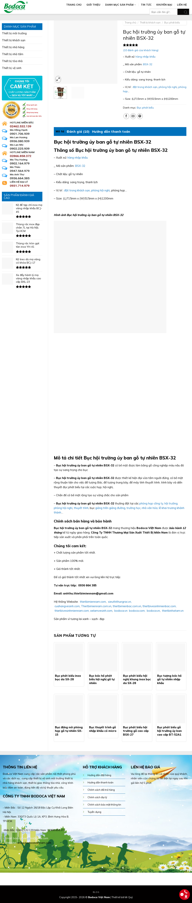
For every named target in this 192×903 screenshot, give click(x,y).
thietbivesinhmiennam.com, (72, 610)
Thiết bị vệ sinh (11, 68)
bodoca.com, (137, 610)
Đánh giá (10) (78, 131)
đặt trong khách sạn (145, 87)
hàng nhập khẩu (145, 56)
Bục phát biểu (172, 22)
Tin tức (146, 4)
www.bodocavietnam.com (34, 843)
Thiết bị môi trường (14, 33)
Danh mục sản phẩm (120, 5)
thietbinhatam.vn (173, 610)
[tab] (60, 131)
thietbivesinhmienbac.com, (159, 606)
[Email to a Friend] (133, 116)
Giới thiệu (93, 4)
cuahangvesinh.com (67, 606)
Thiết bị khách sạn (13, 40)
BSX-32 (147, 64)
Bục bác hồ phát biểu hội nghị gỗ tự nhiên (102, 679)
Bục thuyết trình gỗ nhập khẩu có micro (102, 729)
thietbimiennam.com (93, 601)
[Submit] (183, 12)
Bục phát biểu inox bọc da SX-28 (68, 677)
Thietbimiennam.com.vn (96, 606)
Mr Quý (129, 897)
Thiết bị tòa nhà (12, 61)
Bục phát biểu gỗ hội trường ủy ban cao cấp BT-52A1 (169, 730)
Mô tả (60, 131)
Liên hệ (182, 4)
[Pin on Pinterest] (140, 116)
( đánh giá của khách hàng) (140, 50)
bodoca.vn (121, 610)
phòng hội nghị (168, 87)
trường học (133, 508)
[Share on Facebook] (126, 116)
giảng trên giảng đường (110, 508)
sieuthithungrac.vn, (119, 601)
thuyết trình (81, 508)
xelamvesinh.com (101, 610)
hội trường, (171, 503)
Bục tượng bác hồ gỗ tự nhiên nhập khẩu (169, 679)
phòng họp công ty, (151, 503)
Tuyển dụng (94, 811)
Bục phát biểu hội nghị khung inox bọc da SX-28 (137, 679)
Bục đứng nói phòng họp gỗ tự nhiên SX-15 (69, 730)
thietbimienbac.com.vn (127, 606)
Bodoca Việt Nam (99, 897)
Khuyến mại (164, 4)
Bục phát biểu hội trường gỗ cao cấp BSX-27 (136, 730)
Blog (96, 892)
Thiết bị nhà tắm (12, 54)
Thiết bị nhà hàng (13, 47)
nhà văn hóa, (150, 508)
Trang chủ (74, 4)
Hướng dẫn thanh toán (111, 131)
